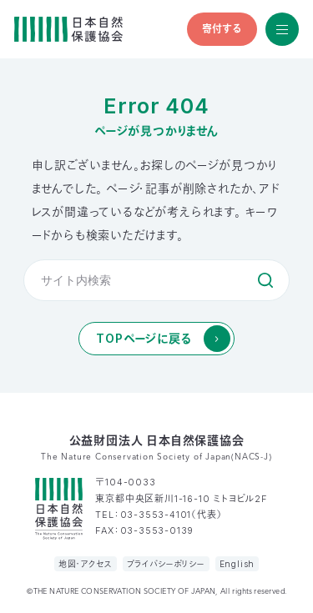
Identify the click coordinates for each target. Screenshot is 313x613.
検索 (265, 280)
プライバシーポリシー (166, 564)
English (237, 564)
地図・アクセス (85, 564)
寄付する (222, 29)
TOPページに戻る (143, 338)
